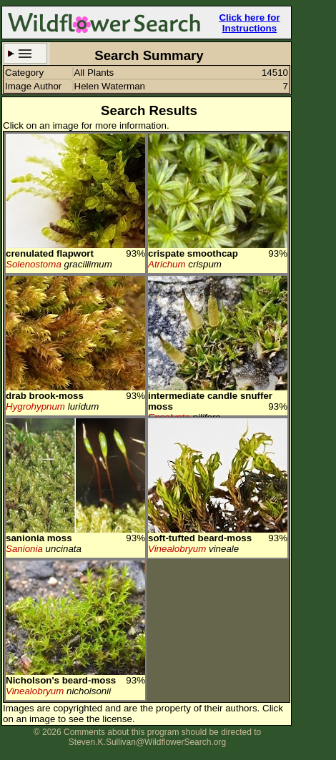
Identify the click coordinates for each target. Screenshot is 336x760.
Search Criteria (25, 53)
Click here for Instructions (249, 23)
